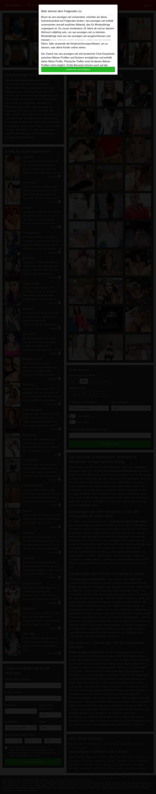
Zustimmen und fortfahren (78, 69)
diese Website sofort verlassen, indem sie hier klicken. (81, 40)
